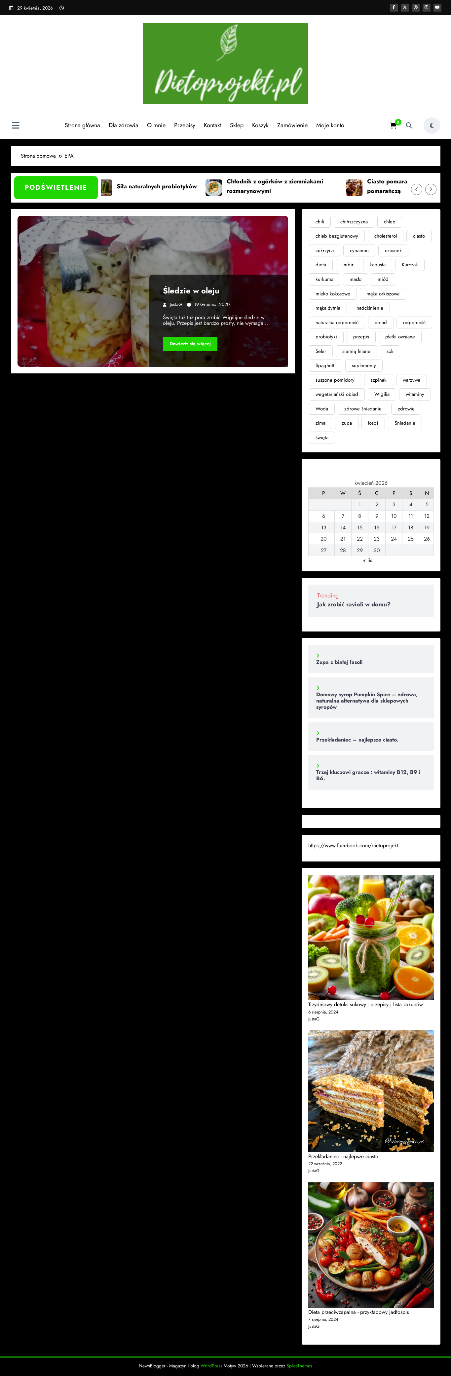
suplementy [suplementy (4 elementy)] (364, 365)
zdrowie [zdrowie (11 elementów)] (406, 408)
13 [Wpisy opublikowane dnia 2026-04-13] (323, 527)
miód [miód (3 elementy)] (383, 279)
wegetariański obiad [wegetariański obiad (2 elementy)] (337, 394)
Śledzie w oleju (191, 290)
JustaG (176, 304)
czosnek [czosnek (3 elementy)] (393, 250)
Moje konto (330, 125)
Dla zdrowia (123, 125)
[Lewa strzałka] (416, 189)
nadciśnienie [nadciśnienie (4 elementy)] (370, 308)
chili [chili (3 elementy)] (320, 221)
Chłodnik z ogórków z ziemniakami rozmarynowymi (286, 186)
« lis (367, 560)
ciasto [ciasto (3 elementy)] (419, 236)
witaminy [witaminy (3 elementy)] (415, 394)
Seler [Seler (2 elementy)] (321, 351)
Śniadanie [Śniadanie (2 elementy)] (405, 423)
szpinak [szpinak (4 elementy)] (379, 380)
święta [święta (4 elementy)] (322, 437)
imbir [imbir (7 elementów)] (348, 264)
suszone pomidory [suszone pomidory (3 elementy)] (335, 380)
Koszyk (259, 125)
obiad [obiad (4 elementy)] (381, 322)
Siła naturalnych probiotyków (168, 186)
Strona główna (81, 125)
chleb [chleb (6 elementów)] (389, 221)
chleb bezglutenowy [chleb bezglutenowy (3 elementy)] (337, 236)
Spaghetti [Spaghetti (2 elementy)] (326, 365)
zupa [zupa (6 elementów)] (347, 423)
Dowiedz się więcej (190, 343)
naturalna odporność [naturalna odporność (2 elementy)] (337, 322)
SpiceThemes (299, 1365)
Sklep (236, 125)
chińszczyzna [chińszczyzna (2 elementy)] (354, 221)
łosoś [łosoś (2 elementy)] (373, 423)
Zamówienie (292, 125)
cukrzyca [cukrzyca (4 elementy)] (325, 250)
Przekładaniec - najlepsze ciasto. (344, 1156)
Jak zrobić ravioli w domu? (354, 604)
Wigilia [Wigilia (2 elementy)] (382, 394)
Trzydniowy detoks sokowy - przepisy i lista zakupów (365, 1004)
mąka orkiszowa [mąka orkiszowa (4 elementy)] (382, 293)
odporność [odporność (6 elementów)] (414, 322)
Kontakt (212, 125)
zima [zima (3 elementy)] (320, 423)
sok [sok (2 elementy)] (390, 351)
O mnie (155, 125)
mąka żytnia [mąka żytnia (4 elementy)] (328, 308)
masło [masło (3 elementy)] (355, 279)
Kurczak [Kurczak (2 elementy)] (410, 264)
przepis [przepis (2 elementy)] (361, 336)
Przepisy (184, 125)
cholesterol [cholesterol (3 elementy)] (385, 236)
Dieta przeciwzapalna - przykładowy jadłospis (358, 1312)
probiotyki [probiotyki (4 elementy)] (326, 336)
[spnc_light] (432, 125)
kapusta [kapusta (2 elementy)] (378, 264)
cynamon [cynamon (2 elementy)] (359, 250)
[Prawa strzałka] (431, 189)
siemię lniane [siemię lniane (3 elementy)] (356, 351)
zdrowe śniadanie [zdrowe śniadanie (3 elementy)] (363, 408)
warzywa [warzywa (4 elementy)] (411, 380)
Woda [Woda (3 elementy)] (322, 408)
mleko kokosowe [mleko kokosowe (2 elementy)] (333, 293)
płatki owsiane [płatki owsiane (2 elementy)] (400, 336)
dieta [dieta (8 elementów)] (321, 264)
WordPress (211, 1365)
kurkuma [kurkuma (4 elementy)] (324, 279)
